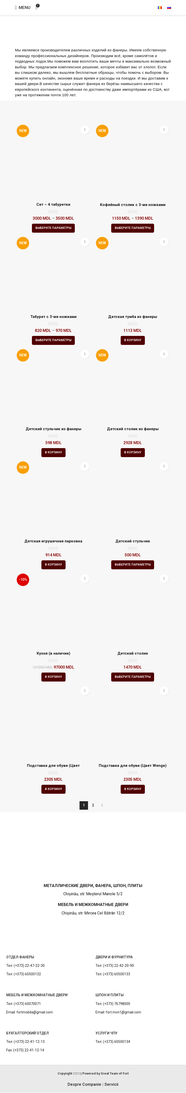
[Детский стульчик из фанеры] (53, 385)
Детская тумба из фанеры (133, 316)
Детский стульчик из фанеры (53, 429)
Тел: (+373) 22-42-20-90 (114, 966)
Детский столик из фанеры (133, 429)
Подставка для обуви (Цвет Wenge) (132, 765)
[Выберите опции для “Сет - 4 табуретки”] (53, 228)
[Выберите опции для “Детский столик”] (132, 677)
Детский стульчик (132, 541)
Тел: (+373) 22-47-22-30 (25, 966)
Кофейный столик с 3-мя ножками (133, 204)
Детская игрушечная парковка (53, 541)
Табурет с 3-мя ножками (53, 316)
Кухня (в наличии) (53, 653)
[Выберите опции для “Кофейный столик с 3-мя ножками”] (132, 228)
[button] (133, 340)
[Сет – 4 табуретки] (53, 161)
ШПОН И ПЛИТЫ (109, 995)
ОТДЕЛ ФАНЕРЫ (20, 957)
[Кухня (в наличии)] (53, 610)
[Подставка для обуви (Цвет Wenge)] (132, 722)
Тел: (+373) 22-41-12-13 (25, 1042)
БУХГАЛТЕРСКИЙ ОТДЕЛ (27, 1033)
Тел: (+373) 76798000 (112, 1004)
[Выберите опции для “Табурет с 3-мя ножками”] (53, 340)
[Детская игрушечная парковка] (53, 498)
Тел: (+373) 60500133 (112, 975)
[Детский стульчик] (132, 498)
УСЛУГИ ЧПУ (106, 1033)
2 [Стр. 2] (93, 805)
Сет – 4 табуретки (53, 204)
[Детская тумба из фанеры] (132, 273)
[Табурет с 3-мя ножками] (53, 273)
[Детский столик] (132, 610)
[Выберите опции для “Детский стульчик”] (132, 564)
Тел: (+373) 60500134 (112, 1042)
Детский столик (132, 653)
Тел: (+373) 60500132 (23, 975)
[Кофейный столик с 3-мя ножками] (132, 161)
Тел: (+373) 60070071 (23, 1004)
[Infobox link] (93, 874)
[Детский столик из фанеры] (132, 385)
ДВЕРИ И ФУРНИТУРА (114, 957)
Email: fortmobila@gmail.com (29, 1012)
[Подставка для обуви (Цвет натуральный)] (53, 722)
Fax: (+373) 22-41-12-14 (25, 1051)
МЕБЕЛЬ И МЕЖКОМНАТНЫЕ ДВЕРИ (37, 995)
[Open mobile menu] (22, 7)
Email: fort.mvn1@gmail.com (118, 1012)
